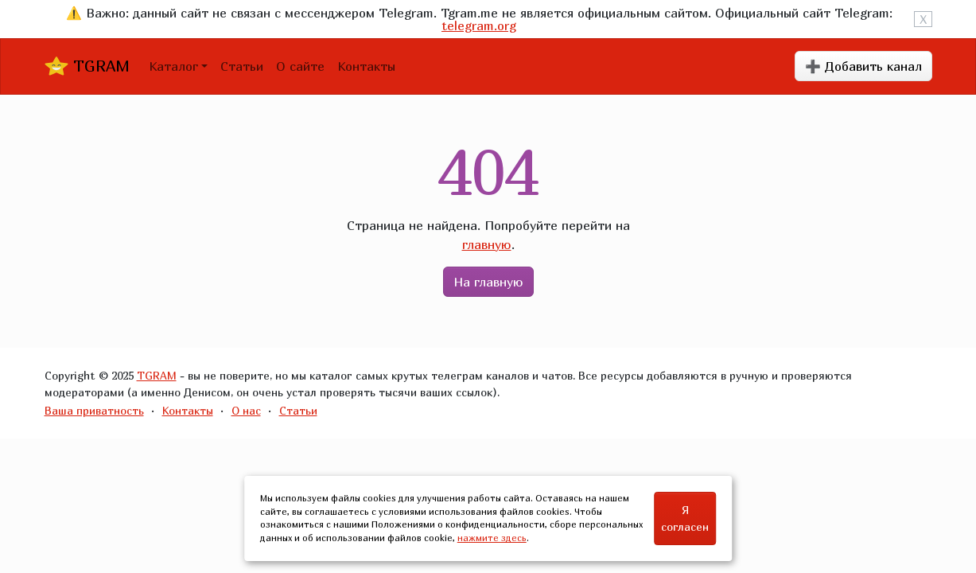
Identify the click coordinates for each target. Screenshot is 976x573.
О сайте (300, 66)
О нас (246, 410)
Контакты (366, 66)
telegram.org (478, 25)
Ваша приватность (94, 410)
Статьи (241, 66)
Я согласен (685, 518)
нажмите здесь (492, 537)
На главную (488, 282)
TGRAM (87, 66)
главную (486, 244)
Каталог (173, 66)
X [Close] (923, 19)
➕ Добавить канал (863, 66)
